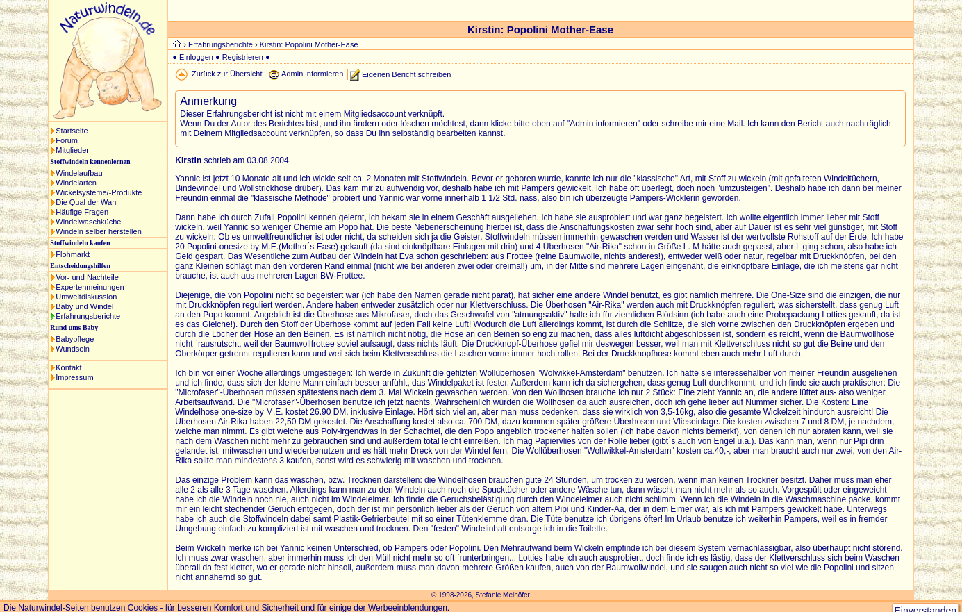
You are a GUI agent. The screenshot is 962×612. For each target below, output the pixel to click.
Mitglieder (72, 150)
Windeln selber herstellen (99, 231)
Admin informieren (312, 73)
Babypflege (75, 339)
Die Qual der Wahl (86, 202)
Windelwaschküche (88, 221)
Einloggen (196, 57)
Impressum (74, 377)
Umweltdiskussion (86, 296)
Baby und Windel (84, 306)
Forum (67, 140)
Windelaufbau (79, 173)
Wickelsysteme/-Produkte (99, 192)
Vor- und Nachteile (87, 277)
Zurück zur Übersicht (227, 73)
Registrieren (242, 57)
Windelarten (76, 183)
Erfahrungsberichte (88, 316)
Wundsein (73, 349)
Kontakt (68, 367)
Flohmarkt (73, 254)
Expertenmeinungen (90, 287)
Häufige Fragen (82, 212)
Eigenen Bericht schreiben (406, 73)
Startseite (72, 130)
